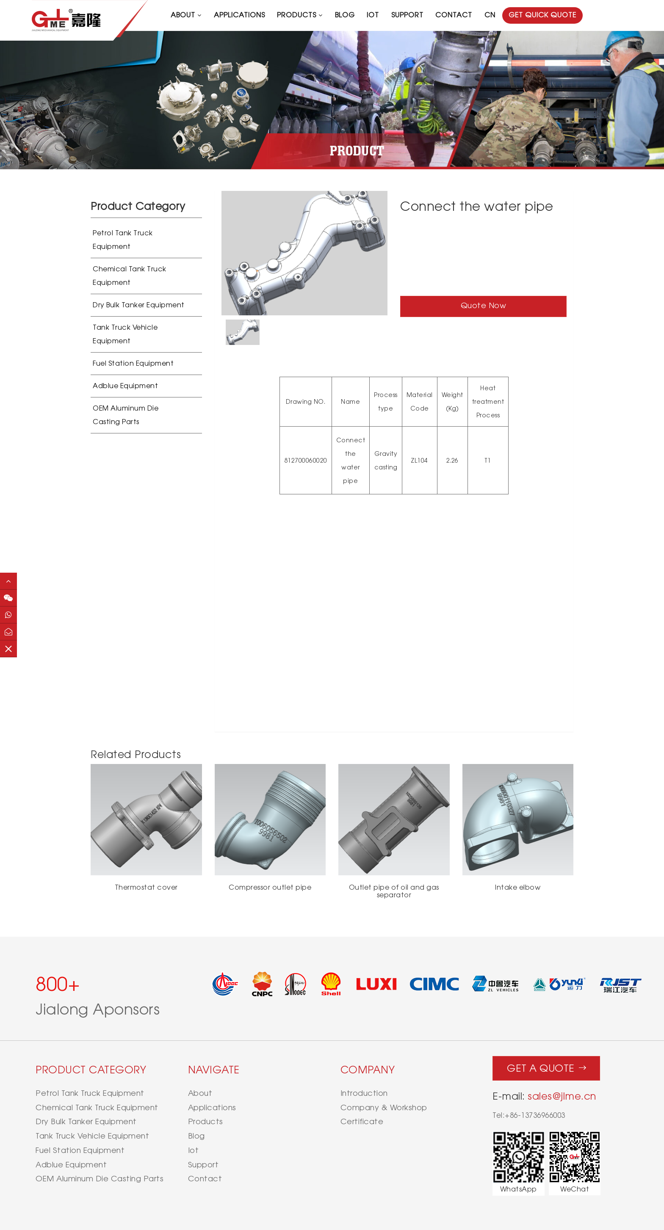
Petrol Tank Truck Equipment (123, 240)
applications (239, 15)
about (183, 15)
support (407, 15)
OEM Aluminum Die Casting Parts (125, 415)
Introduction (364, 1093)
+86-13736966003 (535, 1115)
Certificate (362, 1121)
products (296, 15)
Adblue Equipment (125, 386)
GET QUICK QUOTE (542, 15)
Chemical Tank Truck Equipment (129, 276)
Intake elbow (517, 887)
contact (453, 15)
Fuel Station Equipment (133, 363)
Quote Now (483, 305)
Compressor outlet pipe (270, 887)
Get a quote (546, 1066)
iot (373, 15)
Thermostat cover (146, 887)
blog (345, 15)
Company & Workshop (383, 1107)
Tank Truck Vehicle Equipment (125, 334)
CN (489, 15)
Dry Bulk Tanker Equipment (139, 305)
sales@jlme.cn (562, 1096)
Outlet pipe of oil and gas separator (394, 891)
